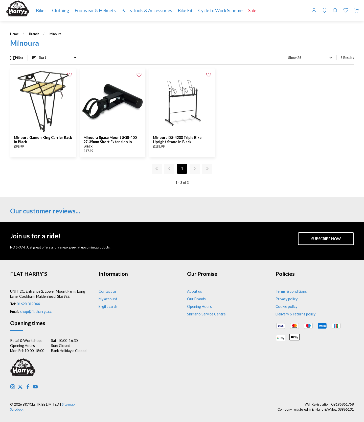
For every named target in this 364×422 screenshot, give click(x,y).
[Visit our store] (324, 10)
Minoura (55, 34)
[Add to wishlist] (69, 74)
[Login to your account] (313, 10)
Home (14, 34)
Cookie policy (286, 306)
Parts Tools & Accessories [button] (146, 10)
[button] (335, 10)
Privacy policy (287, 299)
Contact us (108, 291)
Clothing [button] (60, 10)
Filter (17, 58)
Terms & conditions (291, 291)
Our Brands (196, 299)
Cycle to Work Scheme (220, 10)
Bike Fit (185, 10)
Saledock (17, 409)
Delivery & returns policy (295, 314)
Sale (252, 10)
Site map (68, 404)
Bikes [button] (41, 10)
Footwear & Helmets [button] (95, 10)
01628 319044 (28, 304)
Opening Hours (199, 306)
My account (108, 299)
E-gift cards (108, 306)
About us (194, 291)
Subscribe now (326, 239)
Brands (34, 34)
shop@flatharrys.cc (36, 311)
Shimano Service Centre (206, 314)
